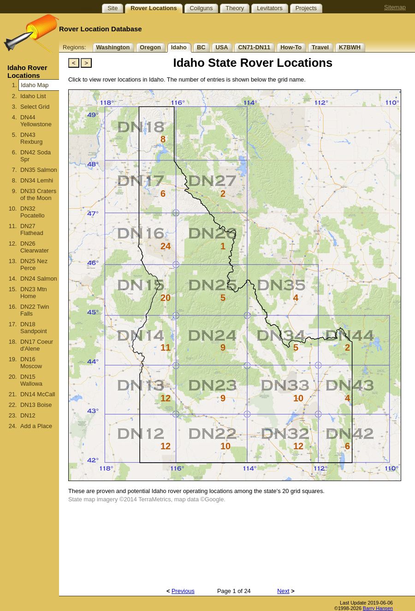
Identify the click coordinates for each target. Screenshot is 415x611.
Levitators (269, 8)
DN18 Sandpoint (33, 328)
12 (165, 398)
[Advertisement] (29, 531)
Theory (234, 8)
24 (165, 246)
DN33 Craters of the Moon (38, 194)
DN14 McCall (37, 394)
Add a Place (36, 426)
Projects (306, 8)
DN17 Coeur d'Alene (36, 345)
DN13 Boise (36, 404)
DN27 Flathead (31, 229)
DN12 (28, 415)
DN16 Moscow (31, 363)
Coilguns (201, 8)
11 (165, 347)
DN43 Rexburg (31, 138)
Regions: (74, 47)
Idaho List (33, 96)
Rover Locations (153, 8)
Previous (183, 591)
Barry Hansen (378, 608)
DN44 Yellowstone (36, 121)
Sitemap (395, 7)
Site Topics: (80, 8)
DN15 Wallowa (31, 380)
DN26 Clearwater (34, 247)
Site (112, 8)
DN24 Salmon (38, 278)
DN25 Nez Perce (33, 264)
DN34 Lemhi (36, 180)
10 (298, 398)
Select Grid (34, 106)
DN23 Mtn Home (33, 293)
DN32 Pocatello (32, 212)
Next (283, 591)
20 (165, 298)
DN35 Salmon (38, 169)
